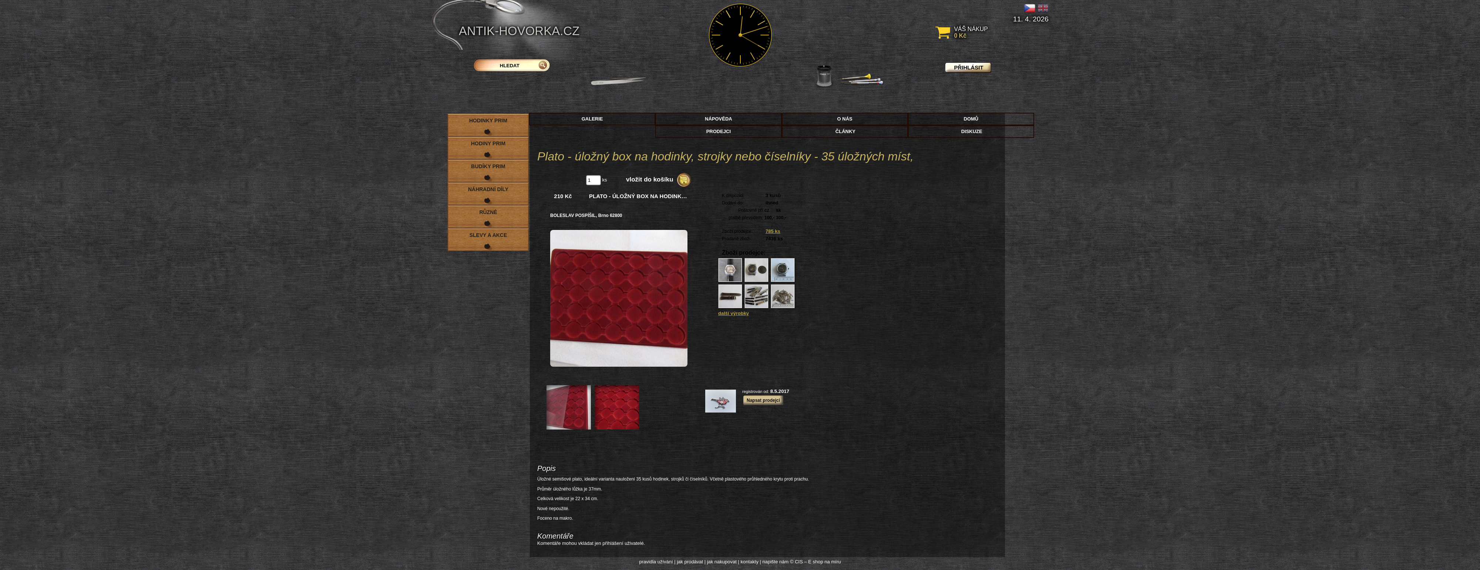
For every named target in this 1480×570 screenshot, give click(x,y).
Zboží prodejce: (737, 231)
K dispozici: (733, 195)
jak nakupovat (722, 561)
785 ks (773, 231)
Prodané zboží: (737, 238)
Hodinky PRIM (488, 120)
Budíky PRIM (488, 166)
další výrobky (733, 313)
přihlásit (968, 67)
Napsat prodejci (763, 400)
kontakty (749, 561)
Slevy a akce (488, 235)
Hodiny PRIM (488, 143)
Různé (488, 212)
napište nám (776, 561)
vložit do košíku (649, 179)
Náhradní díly (488, 189)
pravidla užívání (656, 561)
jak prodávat (690, 561)
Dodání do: (733, 203)
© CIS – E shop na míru (815, 561)
